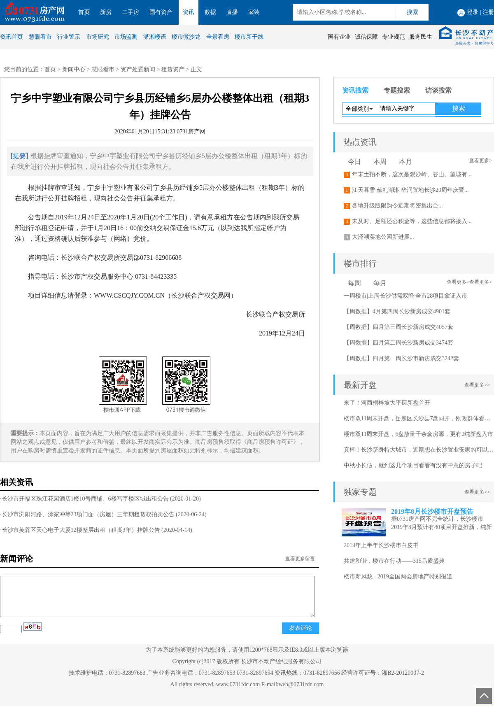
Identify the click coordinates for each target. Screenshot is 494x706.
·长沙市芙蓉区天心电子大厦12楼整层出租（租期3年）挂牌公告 (80, 530)
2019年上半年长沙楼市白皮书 (381, 545)
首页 (84, 12)
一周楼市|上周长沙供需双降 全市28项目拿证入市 (405, 296)
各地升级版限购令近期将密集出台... (397, 206)
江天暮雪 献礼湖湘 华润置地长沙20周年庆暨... (410, 190)
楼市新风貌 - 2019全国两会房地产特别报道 (398, 576)
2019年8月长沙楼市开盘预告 (432, 511)
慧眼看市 (40, 37)
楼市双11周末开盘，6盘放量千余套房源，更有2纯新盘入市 (418, 434)
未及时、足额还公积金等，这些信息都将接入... (412, 221)
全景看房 (217, 37)
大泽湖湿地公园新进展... (383, 237)
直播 (232, 12)
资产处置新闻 (138, 69)
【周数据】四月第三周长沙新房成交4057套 (398, 327)
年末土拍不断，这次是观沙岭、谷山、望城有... (412, 174)
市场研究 (97, 37)
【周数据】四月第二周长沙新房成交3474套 (398, 343)
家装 (254, 12)
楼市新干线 (249, 37)
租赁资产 (172, 69)
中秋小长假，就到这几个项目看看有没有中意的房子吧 (413, 465)
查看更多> (480, 160)
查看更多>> (477, 385)
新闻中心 (73, 69)
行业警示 (68, 37)
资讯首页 (11, 37)
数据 (210, 12)
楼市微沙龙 (186, 37)
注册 (488, 12)
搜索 (412, 12)
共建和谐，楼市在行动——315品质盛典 (394, 561)
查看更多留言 (300, 559)
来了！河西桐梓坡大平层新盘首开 (387, 403)
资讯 (188, 12)
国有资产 (160, 12)
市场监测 (125, 37)
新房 (106, 12)
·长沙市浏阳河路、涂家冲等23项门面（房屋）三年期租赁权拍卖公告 (87, 514)
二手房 (130, 12)
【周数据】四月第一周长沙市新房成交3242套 (401, 358)
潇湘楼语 (154, 37)
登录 (472, 12)
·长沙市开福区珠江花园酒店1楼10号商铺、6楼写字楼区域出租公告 (84, 499)
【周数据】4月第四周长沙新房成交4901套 (397, 311)
